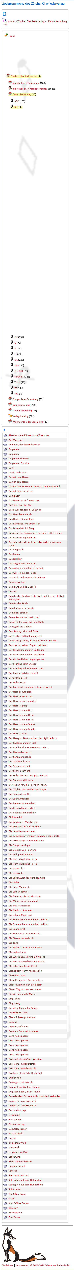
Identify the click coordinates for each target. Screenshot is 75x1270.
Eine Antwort (16, 1119)
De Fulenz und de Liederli (22, 587)
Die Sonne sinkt (17, 929)
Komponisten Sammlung (25, 399)
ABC (16, 101)
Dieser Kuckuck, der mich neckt (25, 985)
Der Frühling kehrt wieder (22, 664)
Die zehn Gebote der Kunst (23, 966)
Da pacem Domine (19, 458)
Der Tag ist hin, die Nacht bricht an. (28, 785)
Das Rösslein (15, 559)
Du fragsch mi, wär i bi (21, 1082)
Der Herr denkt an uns (20, 696)
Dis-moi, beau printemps (22, 1017)
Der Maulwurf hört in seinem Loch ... (28, 747)
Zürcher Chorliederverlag (31, 21)
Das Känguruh (16, 549)
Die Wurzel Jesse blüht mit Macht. (27, 961)
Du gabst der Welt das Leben (24, 1087)
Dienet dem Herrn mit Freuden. (26, 971)
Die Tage (13, 943)
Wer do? (13, 1208)
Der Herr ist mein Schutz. (22, 729)
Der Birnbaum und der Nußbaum (26, 650)
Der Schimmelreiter (19, 761)
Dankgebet (14, 496)
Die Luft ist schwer (18, 892)
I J (15, 354)
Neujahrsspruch (17, 1166)
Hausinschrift (16, 1133)
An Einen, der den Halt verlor (24, 444)
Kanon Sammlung (57, 21)
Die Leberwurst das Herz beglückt (27, 878)
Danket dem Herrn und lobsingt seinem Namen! (34, 486)
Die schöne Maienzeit (20, 915)
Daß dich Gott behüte (20, 505)
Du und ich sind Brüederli (22, 1101)
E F (16, 337)
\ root (11, 21)
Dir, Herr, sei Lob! (18, 1012)
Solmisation (15, 1189)
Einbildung (14, 1115)
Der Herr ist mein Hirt (20, 710)
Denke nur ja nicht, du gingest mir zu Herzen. (33, 640)
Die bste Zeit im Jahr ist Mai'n (25, 826)
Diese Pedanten (17, 975)
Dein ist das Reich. (18, 603)
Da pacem (14, 449)
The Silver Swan (17, 1194)
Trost (11, 1198)
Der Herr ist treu (17, 733)
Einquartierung (17, 1124)
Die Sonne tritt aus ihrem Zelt (24, 933)
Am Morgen (15, 440)
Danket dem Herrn (18, 477)
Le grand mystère (18, 1152)
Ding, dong (14, 998)
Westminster (15, 1212)
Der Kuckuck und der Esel (22, 743)
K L (16, 360)
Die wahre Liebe (17, 952)
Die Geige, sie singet (20, 845)
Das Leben (14, 554)
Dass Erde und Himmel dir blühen (27, 577)
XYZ (16, 393)
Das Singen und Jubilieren (22, 563)
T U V (17, 382)
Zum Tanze (14, 1217)
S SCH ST (19, 377)
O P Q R (18, 371)
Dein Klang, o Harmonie (21, 608)
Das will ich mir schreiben (22, 573)
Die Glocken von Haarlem (22, 850)
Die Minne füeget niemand (23, 901)
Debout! (13, 591)
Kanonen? (14, 1147)
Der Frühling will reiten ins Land (26, 668)
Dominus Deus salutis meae (23, 1031)
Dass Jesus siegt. (17, 582)
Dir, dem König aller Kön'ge (23, 1008)
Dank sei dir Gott (18, 472)
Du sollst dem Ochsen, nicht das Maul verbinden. (35, 1096)
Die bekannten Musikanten (23, 822)
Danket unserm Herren (21, 491)
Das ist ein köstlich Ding (21, 528)
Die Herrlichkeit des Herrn (23, 859)
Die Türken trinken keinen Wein (25, 947)
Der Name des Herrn (20, 752)
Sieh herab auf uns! (19, 1175)
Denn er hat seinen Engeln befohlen (28, 645)
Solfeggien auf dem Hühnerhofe (26, 1184)
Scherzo (13, 1171)
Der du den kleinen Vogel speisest (27, 659)
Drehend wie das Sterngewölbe (25, 1059)
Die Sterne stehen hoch (21, 938)
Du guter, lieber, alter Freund (24, 1091)
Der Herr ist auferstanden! (23, 701)
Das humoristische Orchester (24, 523)
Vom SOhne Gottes (19, 1203)
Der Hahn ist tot (17, 682)
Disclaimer (8, 1265)
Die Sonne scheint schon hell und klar (29, 919)
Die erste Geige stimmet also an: (26, 840)
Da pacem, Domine (19, 463)
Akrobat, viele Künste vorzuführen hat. (29, 435)
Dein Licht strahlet (18, 612)
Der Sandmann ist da (20, 757)
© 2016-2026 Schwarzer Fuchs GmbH (50, 1265)
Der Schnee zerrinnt (19, 766)
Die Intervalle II (17, 873)
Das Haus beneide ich (20, 514)
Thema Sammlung (22, 410)
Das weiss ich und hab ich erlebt (26, 568)
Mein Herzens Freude (20, 1161)
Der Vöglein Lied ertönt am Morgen (28, 789)
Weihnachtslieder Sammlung (27, 422)
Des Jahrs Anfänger (19, 799)
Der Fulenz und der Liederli (23, 673)
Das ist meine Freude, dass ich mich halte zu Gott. (35, 533)
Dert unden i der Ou (19, 794)
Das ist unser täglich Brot (22, 537)
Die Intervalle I (17, 868)
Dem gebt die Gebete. (20, 626)
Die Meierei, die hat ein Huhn (25, 896)
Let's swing (14, 1157)
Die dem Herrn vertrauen (22, 831)
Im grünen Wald (17, 1143)
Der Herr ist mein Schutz (22, 724)
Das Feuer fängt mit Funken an (25, 510)
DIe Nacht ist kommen (20, 910)
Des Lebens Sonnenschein (22, 803)
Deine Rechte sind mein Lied (24, 617)
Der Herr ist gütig (18, 706)
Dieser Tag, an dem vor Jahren (25, 989)
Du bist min (15, 1078)
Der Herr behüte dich (20, 692)
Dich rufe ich (15, 817)
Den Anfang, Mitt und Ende (23, 631)
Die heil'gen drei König (21, 854)
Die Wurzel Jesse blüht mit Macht (27, 957)
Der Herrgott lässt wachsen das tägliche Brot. (33, 738)
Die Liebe (14, 882)
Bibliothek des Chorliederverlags (29, 89)
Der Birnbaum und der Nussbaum (27, 654)
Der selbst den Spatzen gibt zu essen (28, 775)
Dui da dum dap (17, 1110)
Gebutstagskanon (18, 1129)
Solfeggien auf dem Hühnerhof (25, 1180)
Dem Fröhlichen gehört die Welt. (26, 622)
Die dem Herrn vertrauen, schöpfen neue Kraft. (34, 836)
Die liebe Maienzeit (19, 887)
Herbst (12, 1138)
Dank (11, 468)
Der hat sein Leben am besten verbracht (30, 687)
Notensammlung (21, 405)
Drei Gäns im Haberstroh (22, 1064)
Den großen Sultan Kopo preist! (25, 636)
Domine (13, 1022)
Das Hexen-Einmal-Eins (21, 519)
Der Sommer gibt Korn (21, 780)
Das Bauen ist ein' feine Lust (24, 500)
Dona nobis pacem (18, 1036)
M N (16, 365)
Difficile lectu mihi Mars (22, 994)
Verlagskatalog (20, 416)
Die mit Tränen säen (19, 905)
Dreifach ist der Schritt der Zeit (25, 1073)
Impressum (22, 1265)
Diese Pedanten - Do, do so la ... (26, 980)
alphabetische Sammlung (25, 83)
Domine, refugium (18, 1026)
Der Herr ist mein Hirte (21, 715)
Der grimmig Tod (18, 678)
